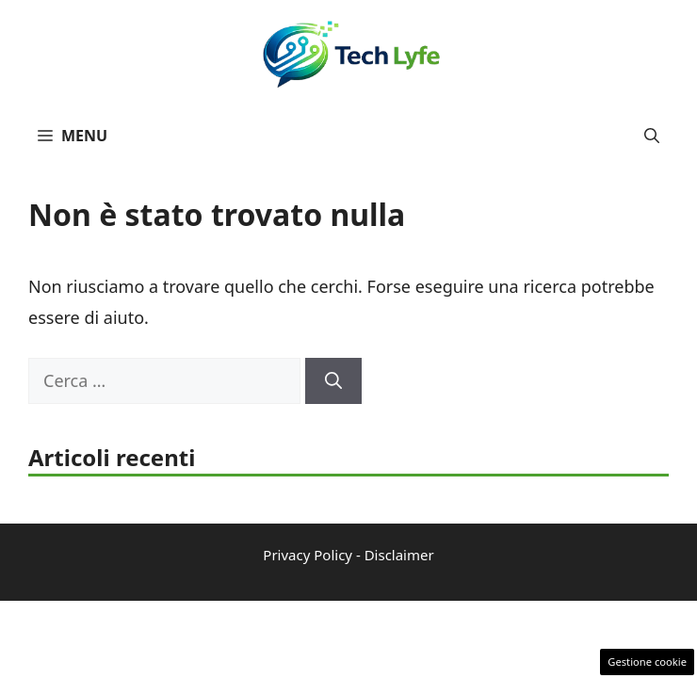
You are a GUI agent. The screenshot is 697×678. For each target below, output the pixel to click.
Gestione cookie (647, 661)
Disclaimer (399, 554)
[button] (651, 135)
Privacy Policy (307, 554)
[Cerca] (333, 381)
